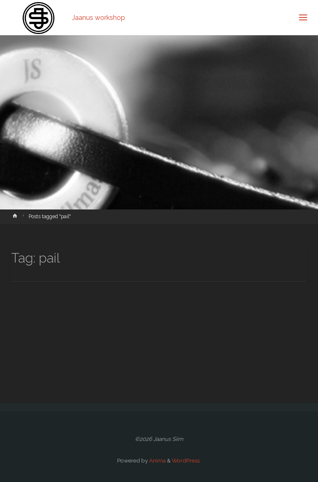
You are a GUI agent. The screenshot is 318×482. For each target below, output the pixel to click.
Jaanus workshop (98, 17)
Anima (157, 460)
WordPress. (186, 460)
